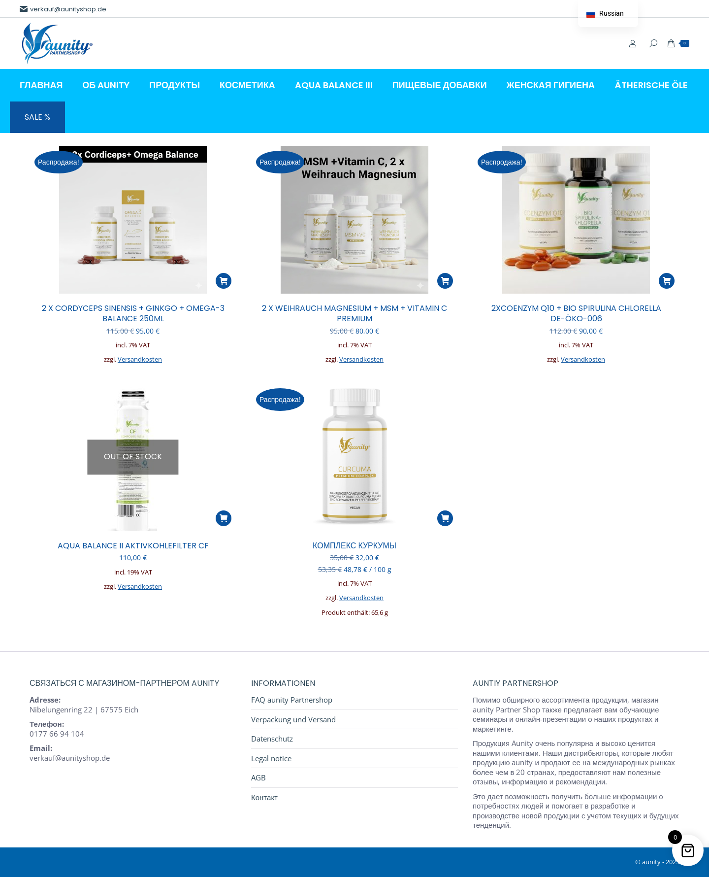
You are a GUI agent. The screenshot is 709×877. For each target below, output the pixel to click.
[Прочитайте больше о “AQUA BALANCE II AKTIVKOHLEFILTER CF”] (223, 518)
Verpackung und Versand (293, 719)
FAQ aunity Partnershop (291, 700)
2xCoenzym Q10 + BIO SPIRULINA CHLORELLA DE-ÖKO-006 (576, 313)
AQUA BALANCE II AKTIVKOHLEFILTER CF (133, 545)
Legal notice (271, 758)
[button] (223, 281)
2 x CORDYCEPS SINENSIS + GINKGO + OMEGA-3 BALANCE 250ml (133, 313)
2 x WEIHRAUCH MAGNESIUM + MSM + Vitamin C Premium (354, 313)
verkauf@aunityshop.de (63, 9)
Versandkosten (140, 359)
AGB (258, 777)
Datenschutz (272, 738)
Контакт (264, 797)
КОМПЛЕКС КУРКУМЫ (354, 545)
